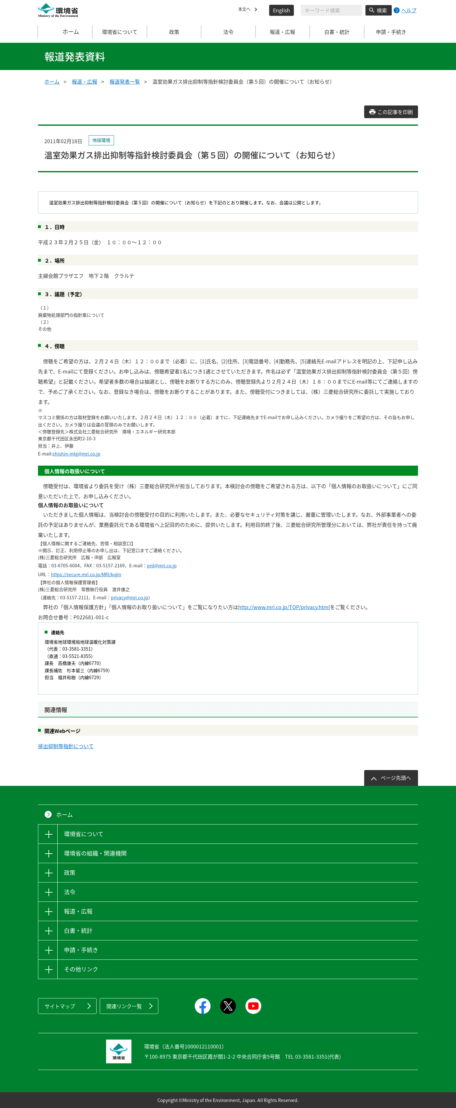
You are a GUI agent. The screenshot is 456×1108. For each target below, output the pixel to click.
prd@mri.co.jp (162, 565)
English (281, 10)
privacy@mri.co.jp (129, 597)
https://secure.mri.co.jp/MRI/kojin (86, 574)
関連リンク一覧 (124, 1006)
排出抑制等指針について (66, 746)
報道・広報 (84, 81)
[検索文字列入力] (331, 10)
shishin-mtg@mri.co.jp (76, 453)
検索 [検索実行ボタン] (382, 10)
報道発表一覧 (125, 81)
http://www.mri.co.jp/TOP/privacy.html (284, 607)
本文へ (245, 10)
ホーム (65, 31)
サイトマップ (60, 1006)
